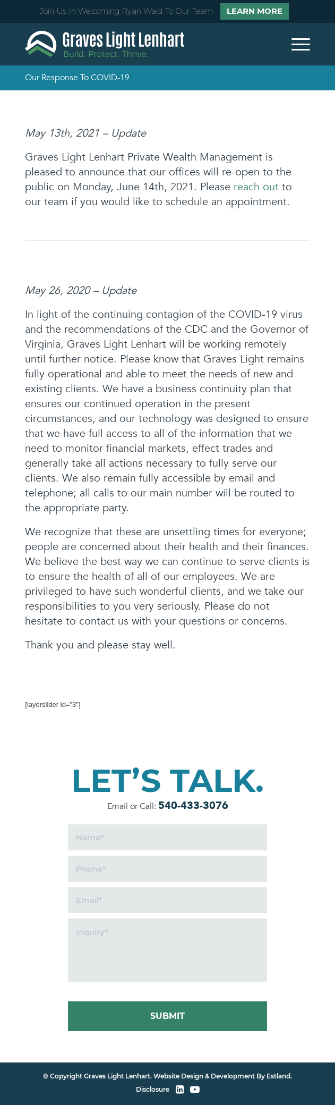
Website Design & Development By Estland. (222, 1076)
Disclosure (152, 1089)
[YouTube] (195, 1089)
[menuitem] (295, 44)
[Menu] (295, 44)
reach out (256, 187)
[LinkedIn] (180, 1089)
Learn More (254, 11)
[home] (104, 44)
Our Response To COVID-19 (77, 77)
